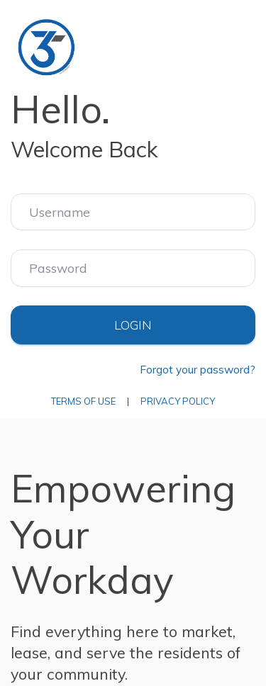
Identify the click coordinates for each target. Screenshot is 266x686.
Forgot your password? (197, 369)
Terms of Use (83, 401)
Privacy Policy (177, 401)
